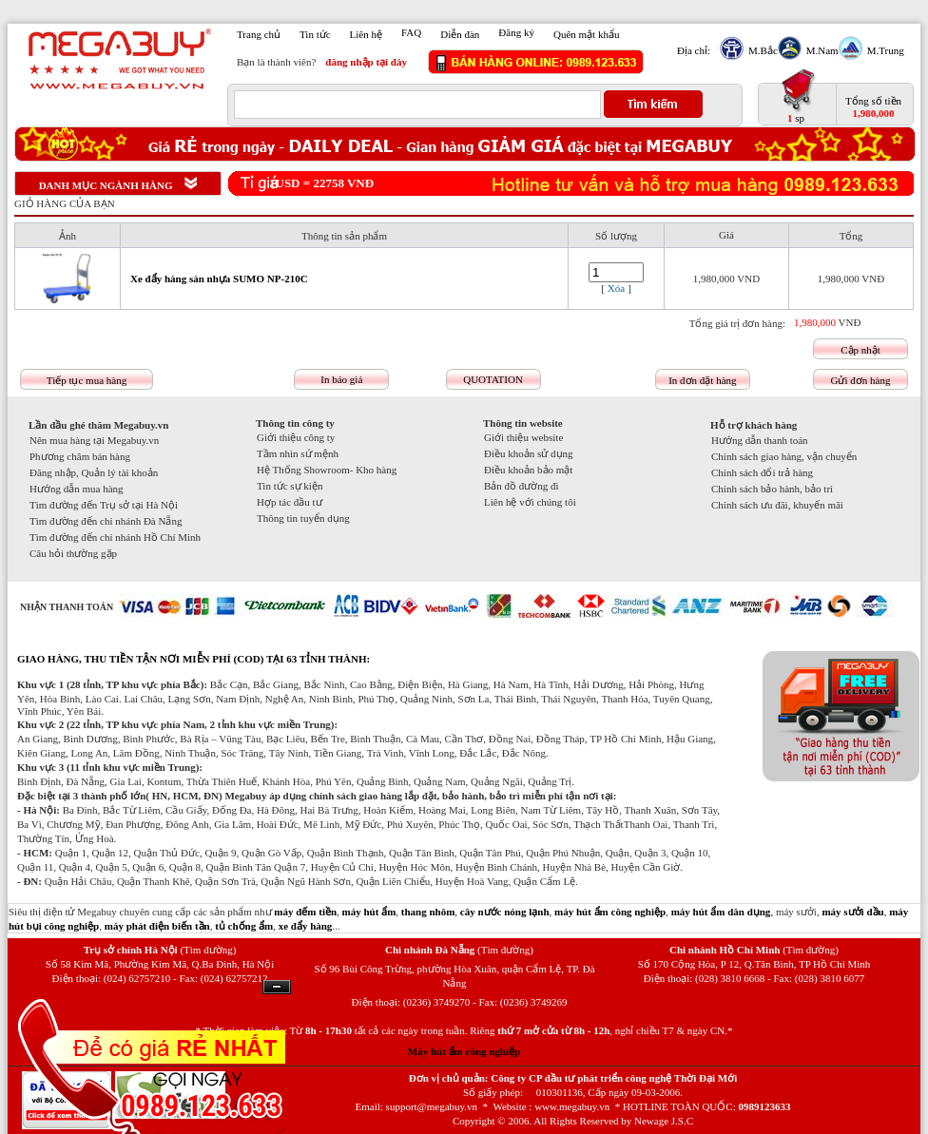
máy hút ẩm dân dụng (721, 911)
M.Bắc (761, 50)
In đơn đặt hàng (702, 380)
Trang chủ (258, 34)
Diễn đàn (459, 34)
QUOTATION (493, 379)
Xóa (616, 288)
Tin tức (315, 34)
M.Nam (820, 50)
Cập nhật (860, 350)
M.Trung (883, 50)
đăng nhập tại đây (366, 61)
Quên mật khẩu (586, 34)
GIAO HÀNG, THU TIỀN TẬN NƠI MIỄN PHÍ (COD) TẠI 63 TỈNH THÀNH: (193, 658)
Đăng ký (516, 32)
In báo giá (341, 379)
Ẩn (276, 987)
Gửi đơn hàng (861, 380)
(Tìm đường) (208, 949)
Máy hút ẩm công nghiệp (464, 1051)
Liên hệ (366, 34)
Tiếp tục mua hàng (86, 380)
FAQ (411, 32)
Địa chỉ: (693, 50)
